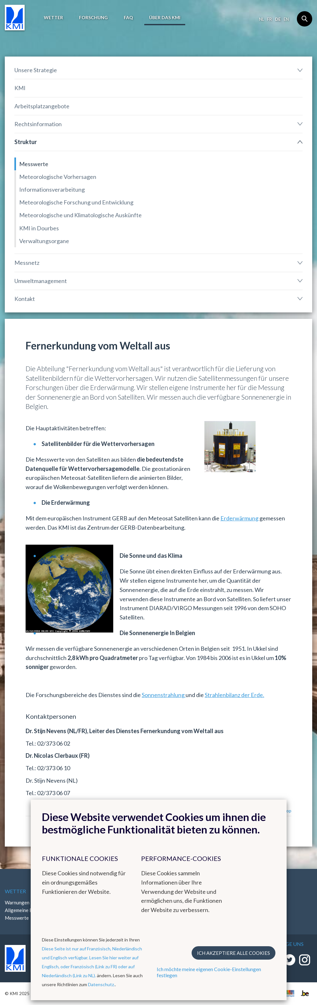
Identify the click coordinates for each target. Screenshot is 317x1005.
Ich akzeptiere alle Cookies (233, 953)
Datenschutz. (101, 984)
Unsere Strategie (35, 69)
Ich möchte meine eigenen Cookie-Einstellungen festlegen (209, 972)
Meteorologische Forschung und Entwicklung (76, 202)
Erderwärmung (239, 518)
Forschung (93, 17)
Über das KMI (164, 17)
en (286, 19)
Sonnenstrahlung (164, 694)
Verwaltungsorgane (44, 240)
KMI (20, 87)
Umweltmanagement (40, 280)
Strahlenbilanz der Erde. (234, 694)
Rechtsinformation (38, 123)
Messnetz (26, 262)
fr (269, 19)
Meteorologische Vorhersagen (57, 176)
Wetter (53, 17)
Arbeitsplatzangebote (41, 106)
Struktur (25, 141)
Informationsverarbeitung (52, 189)
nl (261, 19)
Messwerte (33, 163)
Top (287, 810)
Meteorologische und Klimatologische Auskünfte (80, 215)
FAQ (128, 17)
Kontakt (24, 298)
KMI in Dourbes (39, 228)
